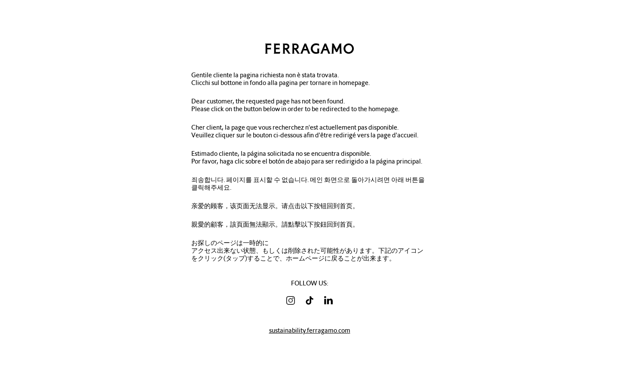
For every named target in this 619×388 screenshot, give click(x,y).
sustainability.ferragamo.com (309, 330)
